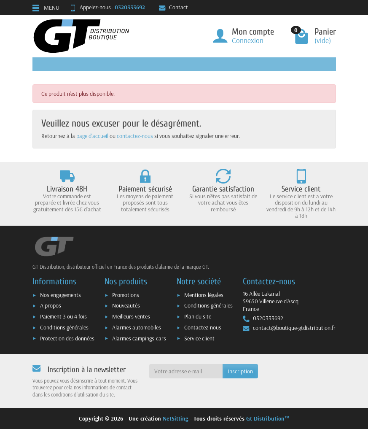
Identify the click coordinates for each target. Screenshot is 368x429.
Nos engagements (60, 295)
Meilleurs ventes (131, 316)
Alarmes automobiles (136, 327)
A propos (50, 305)
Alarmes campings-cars (139, 338)
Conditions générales (64, 327)
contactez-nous (135, 136)
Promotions (125, 295)
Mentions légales (203, 295)
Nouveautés (126, 305)
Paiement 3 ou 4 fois (63, 316)
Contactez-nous (202, 327)
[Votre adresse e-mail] (186, 371)
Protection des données (67, 338)
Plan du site (197, 316)
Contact (173, 7)
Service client (199, 338)
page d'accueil (92, 136)
